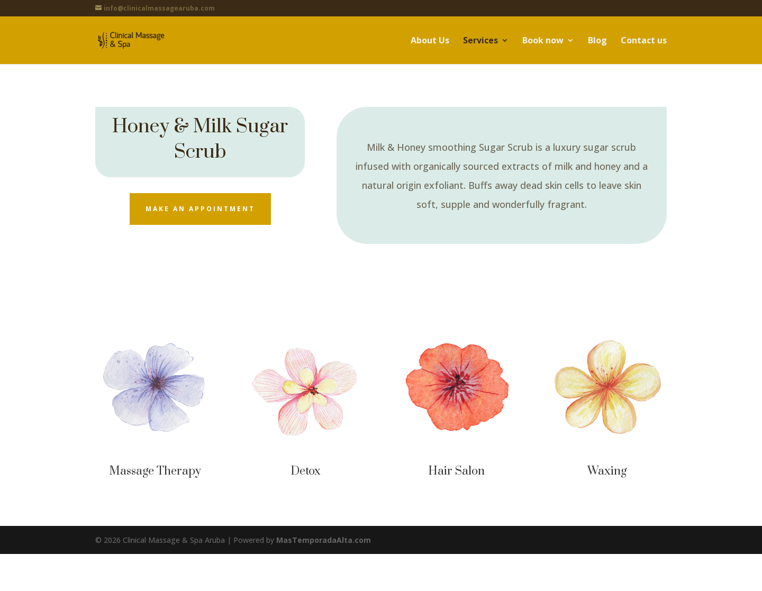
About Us (430, 41)
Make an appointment (200, 208)
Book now (543, 41)
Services (480, 41)
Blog (597, 41)
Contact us (644, 41)
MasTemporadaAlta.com (323, 540)
